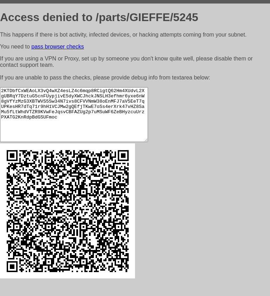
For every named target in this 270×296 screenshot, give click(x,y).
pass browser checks (57, 47)
